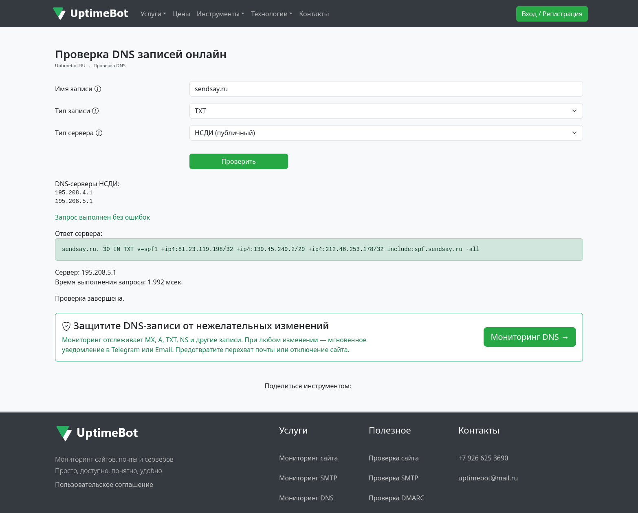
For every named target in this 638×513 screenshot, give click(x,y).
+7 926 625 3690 (483, 458)
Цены (181, 13)
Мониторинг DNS (306, 497)
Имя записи (78, 88)
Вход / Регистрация (552, 13)
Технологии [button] (269, 13)
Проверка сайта (394, 458)
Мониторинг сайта (308, 458)
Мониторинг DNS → (530, 336)
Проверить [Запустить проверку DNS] (238, 161)
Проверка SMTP (393, 477)
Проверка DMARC (396, 497)
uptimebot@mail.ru (488, 477)
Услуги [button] (151, 13)
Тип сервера (78, 132)
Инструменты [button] (218, 13)
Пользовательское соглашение (104, 484)
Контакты (314, 13)
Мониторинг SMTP (308, 477)
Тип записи (77, 110)
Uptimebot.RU (70, 65)
